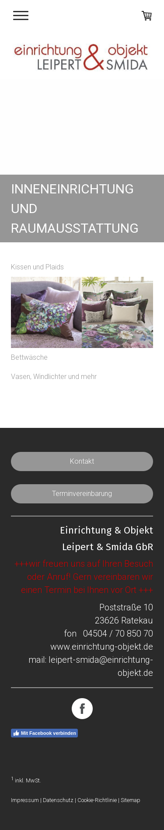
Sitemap (130, 800)
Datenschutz (58, 800)
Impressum (25, 800)
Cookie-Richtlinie (97, 800)
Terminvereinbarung (82, 493)
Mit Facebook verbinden (44, 733)
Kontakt (82, 461)
